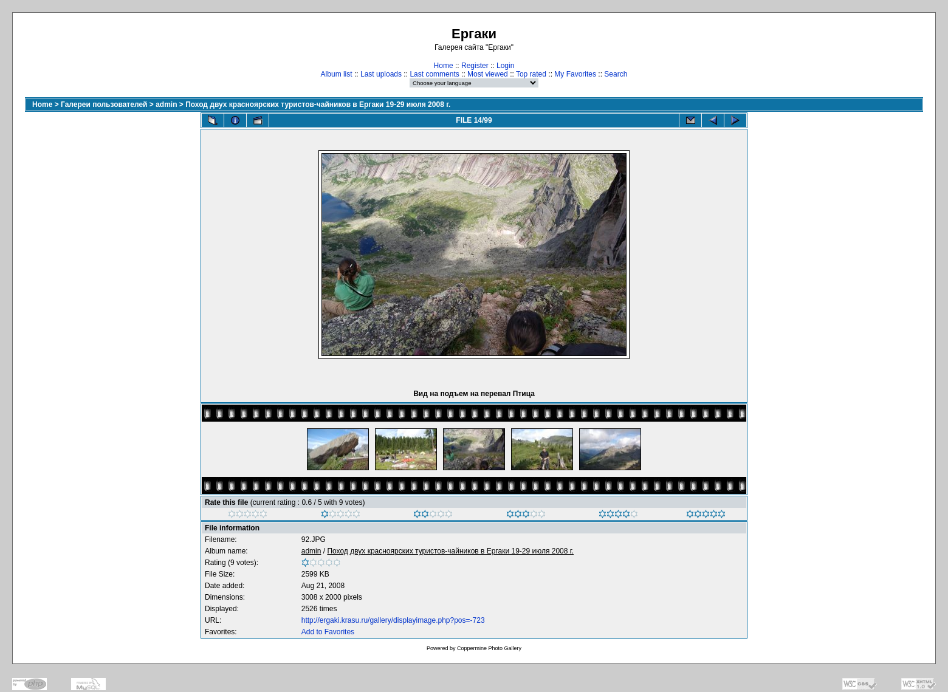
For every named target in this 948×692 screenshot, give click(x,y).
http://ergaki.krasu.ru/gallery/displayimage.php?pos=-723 (393, 620)
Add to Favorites (327, 632)
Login (505, 65)
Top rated (531, 74)
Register (475, 65)
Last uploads (381, 74)
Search (615, 74)
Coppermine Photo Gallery (489, 648)
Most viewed (487, 74)
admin (166, 104)
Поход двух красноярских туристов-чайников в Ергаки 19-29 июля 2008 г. (317, 104)
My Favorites (575, 74)
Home (443, 65)
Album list (336, 74)
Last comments (434, 74)
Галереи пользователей (104, 104)
